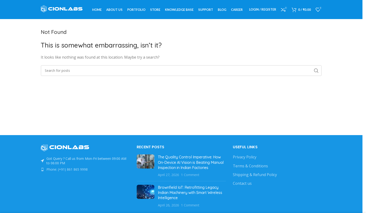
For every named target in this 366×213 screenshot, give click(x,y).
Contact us (242, 185)
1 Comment (190, 177)
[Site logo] (63, 10)
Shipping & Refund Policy (255, 176)
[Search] (181, 72)
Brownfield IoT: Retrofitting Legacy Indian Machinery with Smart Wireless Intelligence (190, 194)
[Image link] (67, 149)
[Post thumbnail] (145, 168)
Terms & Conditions (250, 167)
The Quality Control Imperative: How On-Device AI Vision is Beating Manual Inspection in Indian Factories (191, 164)
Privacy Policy (244, 159)
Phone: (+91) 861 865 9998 (67, 171)
